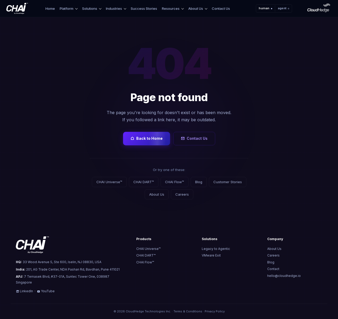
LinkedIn (24, 291)
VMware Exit (211, 255)
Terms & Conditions (187, 311)
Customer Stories (227, 182)
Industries (114, 8)
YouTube (46, 291)
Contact (273, 269)
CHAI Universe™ (109, 182)
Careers (182, 194)
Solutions (89, 8)
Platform (66, 8)
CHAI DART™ (143, 182)
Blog (198, 182)
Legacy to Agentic (216, 249)
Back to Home (146, 138)
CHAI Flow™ (174, 182)
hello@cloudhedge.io (284, 276)
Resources (171, 8)
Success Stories (144, 8)
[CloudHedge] (319, 8)
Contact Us (221, 8)
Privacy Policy (215, 311)
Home (50, 8)
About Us (195, 8)
